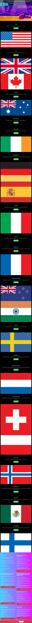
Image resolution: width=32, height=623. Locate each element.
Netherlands (16, 366)
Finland (16, 526)
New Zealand (16, 278)
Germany (16, 155)
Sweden (16, 355)
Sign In (15, 4)
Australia (16, 118)
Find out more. (16, 621)
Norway (16, 487)
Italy (16, 236)
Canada (16, 92)
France (16, 247)
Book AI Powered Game (8, 587)
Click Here (16, 28)
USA (16, 24)
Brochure (8, 618)
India (16, 325)
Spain (16, 205)
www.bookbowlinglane (21, 609)
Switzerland (16, 396)
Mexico (16, 498)
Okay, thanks (21, 621)
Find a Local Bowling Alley (8, 603)
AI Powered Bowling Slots (24, 589)
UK (16, 51)
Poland (16, 458)
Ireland (16, 129)
